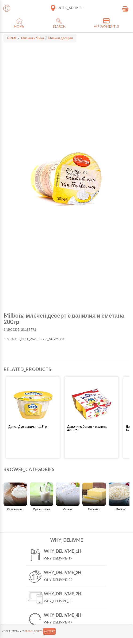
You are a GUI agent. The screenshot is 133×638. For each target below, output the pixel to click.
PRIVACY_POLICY (33, 631)
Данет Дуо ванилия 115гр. (27, 426)
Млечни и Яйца (32, 38)
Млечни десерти (60, 38)
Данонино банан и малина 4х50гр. (86, 428)
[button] (33, 426)
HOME (12, 38)
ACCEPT (49, 631)
